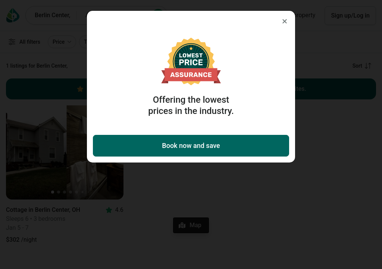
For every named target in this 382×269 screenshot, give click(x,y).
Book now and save (191, 145)
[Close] (284, 21)
